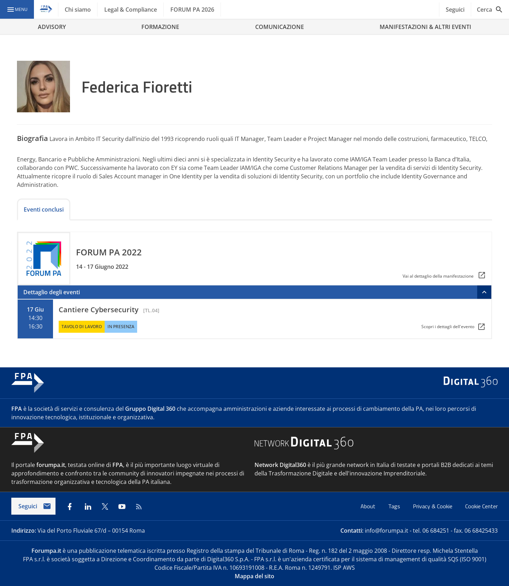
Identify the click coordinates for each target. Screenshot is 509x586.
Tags (395, 506)
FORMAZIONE (160, 27)
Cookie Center (481, 506)
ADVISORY (52, 27)
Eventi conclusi (44, 209)
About (369, 506)
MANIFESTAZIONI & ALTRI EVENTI (425, 27)
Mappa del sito (254, 576)
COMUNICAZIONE (279, 27)
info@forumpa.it (386, 530)
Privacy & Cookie (433, 506)
